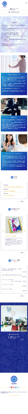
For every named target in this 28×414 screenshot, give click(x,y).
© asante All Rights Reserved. (14, 412)
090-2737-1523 (15, 12)
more (22, 218)
